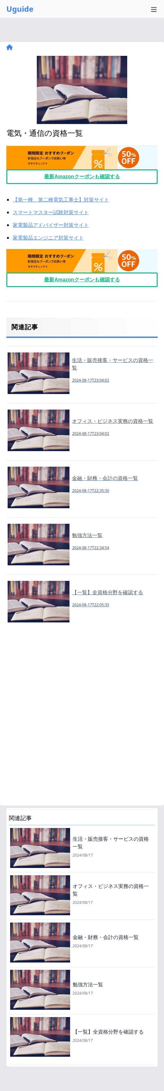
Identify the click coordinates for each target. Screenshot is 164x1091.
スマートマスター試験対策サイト (51, 212)
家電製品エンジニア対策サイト (48, 237)
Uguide (20, 9)
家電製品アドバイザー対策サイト (51, 224)
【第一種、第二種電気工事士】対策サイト (61, 199)
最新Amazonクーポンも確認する (82, 176)
